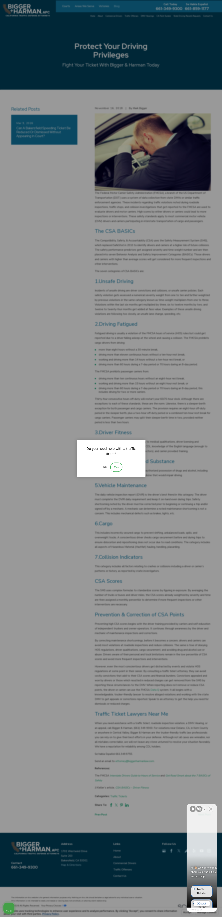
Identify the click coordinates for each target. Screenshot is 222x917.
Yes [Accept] (116, 467)
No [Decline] (105, 467)
